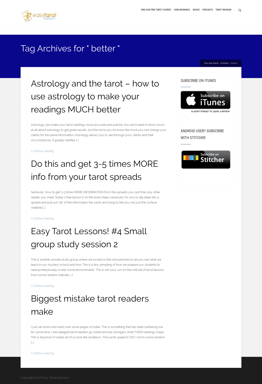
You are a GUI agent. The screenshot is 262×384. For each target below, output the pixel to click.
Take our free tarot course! (156, 9)
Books (196, 9)
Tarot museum (223, 9)
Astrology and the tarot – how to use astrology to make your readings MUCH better (95, 96)
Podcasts (207, 9)
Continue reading (42, 151)
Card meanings (182, 9)
